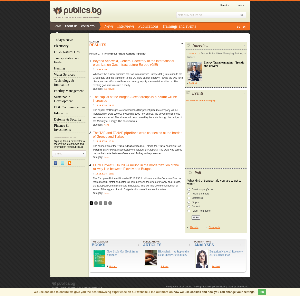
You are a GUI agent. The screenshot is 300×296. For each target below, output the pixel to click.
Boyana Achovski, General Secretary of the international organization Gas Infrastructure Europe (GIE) (133, 62)
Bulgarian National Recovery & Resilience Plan (226, 253)
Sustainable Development (63, 99)
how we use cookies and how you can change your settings (213, 292)
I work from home (201, 210)
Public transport (200, 193)
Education (61, 113)
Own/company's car (202, 189)
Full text (192, 83)
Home (57, 26)
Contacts (88, 26)
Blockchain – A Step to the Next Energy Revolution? (173, 253)
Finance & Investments (62, 128)
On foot (196, 206)
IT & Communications (70, 107)
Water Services (64, 74)
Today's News (64, 40)
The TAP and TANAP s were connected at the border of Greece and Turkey (137, 134)
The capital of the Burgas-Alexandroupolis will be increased (135, 98)
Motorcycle (198, 198)
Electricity (61, 46)
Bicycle (196, 202)
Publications (148, 26)
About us (71, 26)
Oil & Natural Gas (67, 52)
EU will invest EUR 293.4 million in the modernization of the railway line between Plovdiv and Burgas (136, 167)
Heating (59, 68)
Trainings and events (179, 26)
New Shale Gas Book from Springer (122, 253)
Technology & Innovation (64, 83)
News (109, 26)
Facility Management (69, 91)
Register (225, 5)
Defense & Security (67, 119)
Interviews (126, 26)
